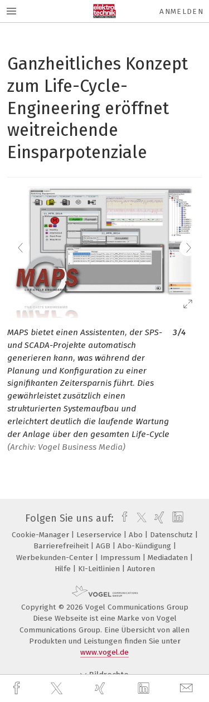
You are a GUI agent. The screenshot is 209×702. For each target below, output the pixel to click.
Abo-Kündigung (145, 546)
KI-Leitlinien (100, 568)
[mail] (188, 688)
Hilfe (64, 568)
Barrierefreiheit (62, 546)
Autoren (141, 568)
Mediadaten (169, 557)
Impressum (121, 557)
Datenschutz (172, 534)
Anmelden (181, 11)
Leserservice (100, 534)
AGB (104, 546)
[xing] (101, 688)
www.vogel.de (104, 652)
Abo (137, 534)
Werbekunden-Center (55, 557)
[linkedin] (145, 688)
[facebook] (17, 688)
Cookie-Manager (41, 534)
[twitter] (58, 688)
